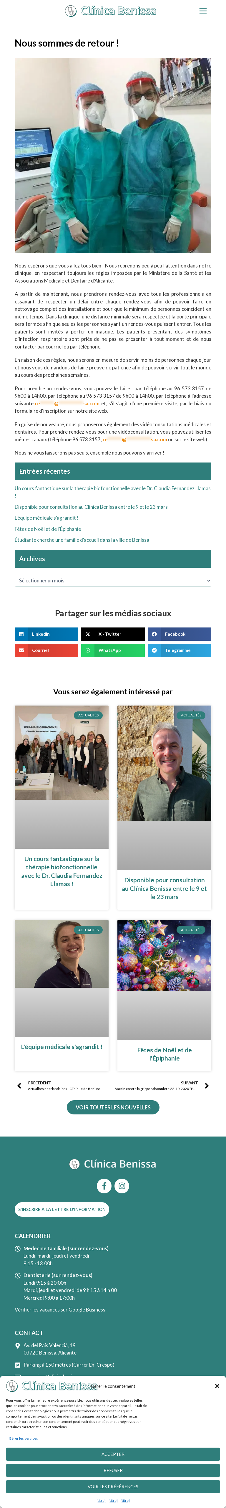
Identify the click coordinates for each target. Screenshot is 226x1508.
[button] (217, 1387)
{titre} (101, 1501)
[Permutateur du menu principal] (203, 11)
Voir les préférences (113, 1487)
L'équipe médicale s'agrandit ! (47, 518)
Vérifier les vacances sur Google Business (60, 1310)
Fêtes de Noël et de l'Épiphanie (48, 529)
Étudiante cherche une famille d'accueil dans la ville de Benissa (82, 540)
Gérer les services (23, 1439)
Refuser (113, 1471)
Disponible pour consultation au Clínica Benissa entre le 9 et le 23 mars (91, 507)
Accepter (113, 1455)
